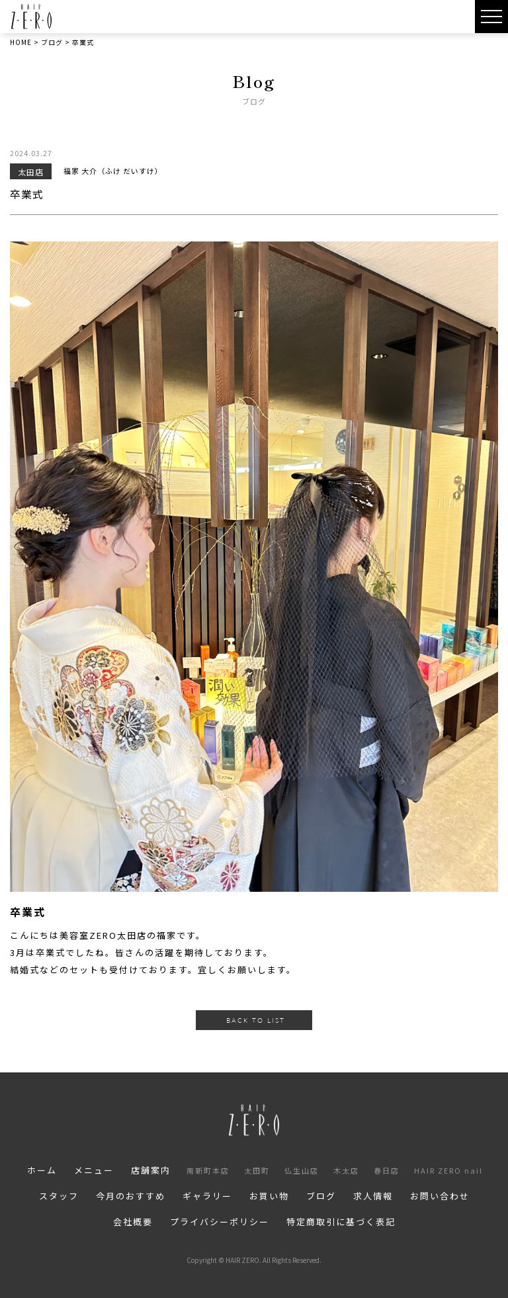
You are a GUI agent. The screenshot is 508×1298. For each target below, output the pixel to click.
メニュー (94, 1170)
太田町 (257, 1170)
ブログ (321, 1196)
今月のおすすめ (130, 1196)
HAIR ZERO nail (448, 1170)
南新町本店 (208, 1170)
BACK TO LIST (255, 1020)
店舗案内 (151, 1170)
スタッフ (59, 1196)
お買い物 (269, 1196)
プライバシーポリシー (219, 1221)
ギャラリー (207, 1196)
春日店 (387, 1170)
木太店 (346, 1170)
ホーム (42, 1170)
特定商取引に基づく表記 (341, 1221)
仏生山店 (301, 1170)
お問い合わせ (440, 1196)
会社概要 (133, 1221)
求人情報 (373, 1196)
